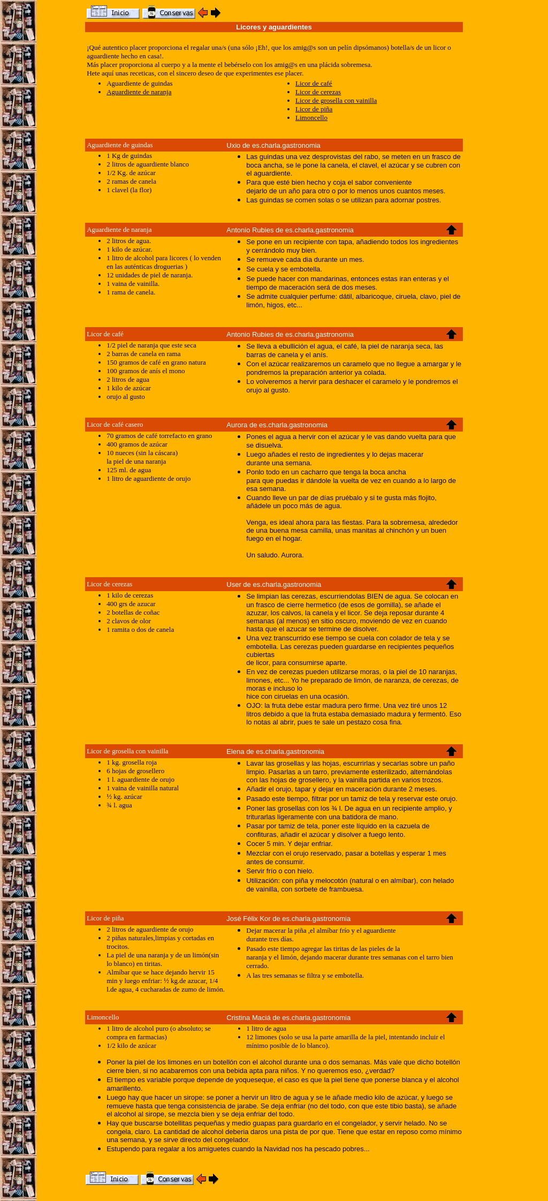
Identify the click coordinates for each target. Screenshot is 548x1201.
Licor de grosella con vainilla (336, 100)
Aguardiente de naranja (138, 92)
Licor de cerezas (318, 92)
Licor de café (313, 83)
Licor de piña (313, 109)
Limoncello (311, 118)
